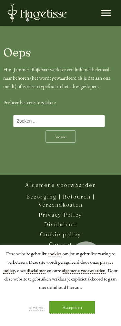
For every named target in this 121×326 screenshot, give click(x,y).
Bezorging (41, 196)
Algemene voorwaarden (60, 185)
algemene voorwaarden (84, 270)
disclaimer (36, 270)
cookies (55, 253)
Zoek (60, 137)
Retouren (77, 196)
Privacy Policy (60, 214)
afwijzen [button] (37, 307)
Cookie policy (60, 234)
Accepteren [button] (72, 307)
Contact (60, 244)
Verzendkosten (60, 204)
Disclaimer (60, 224)
